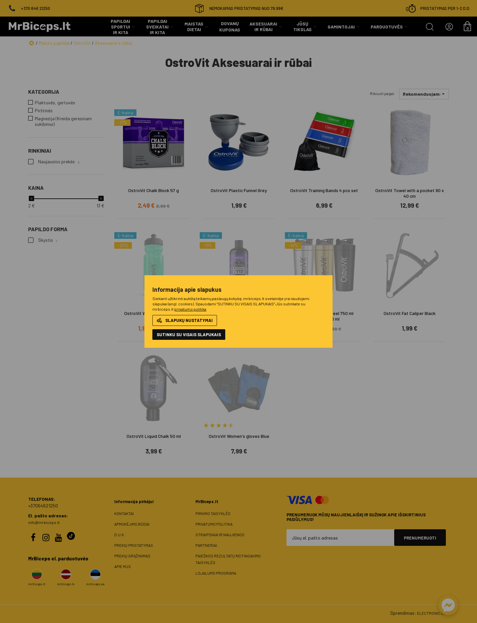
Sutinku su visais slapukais (189, 334)
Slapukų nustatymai (185, 320)
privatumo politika (190, 309)
